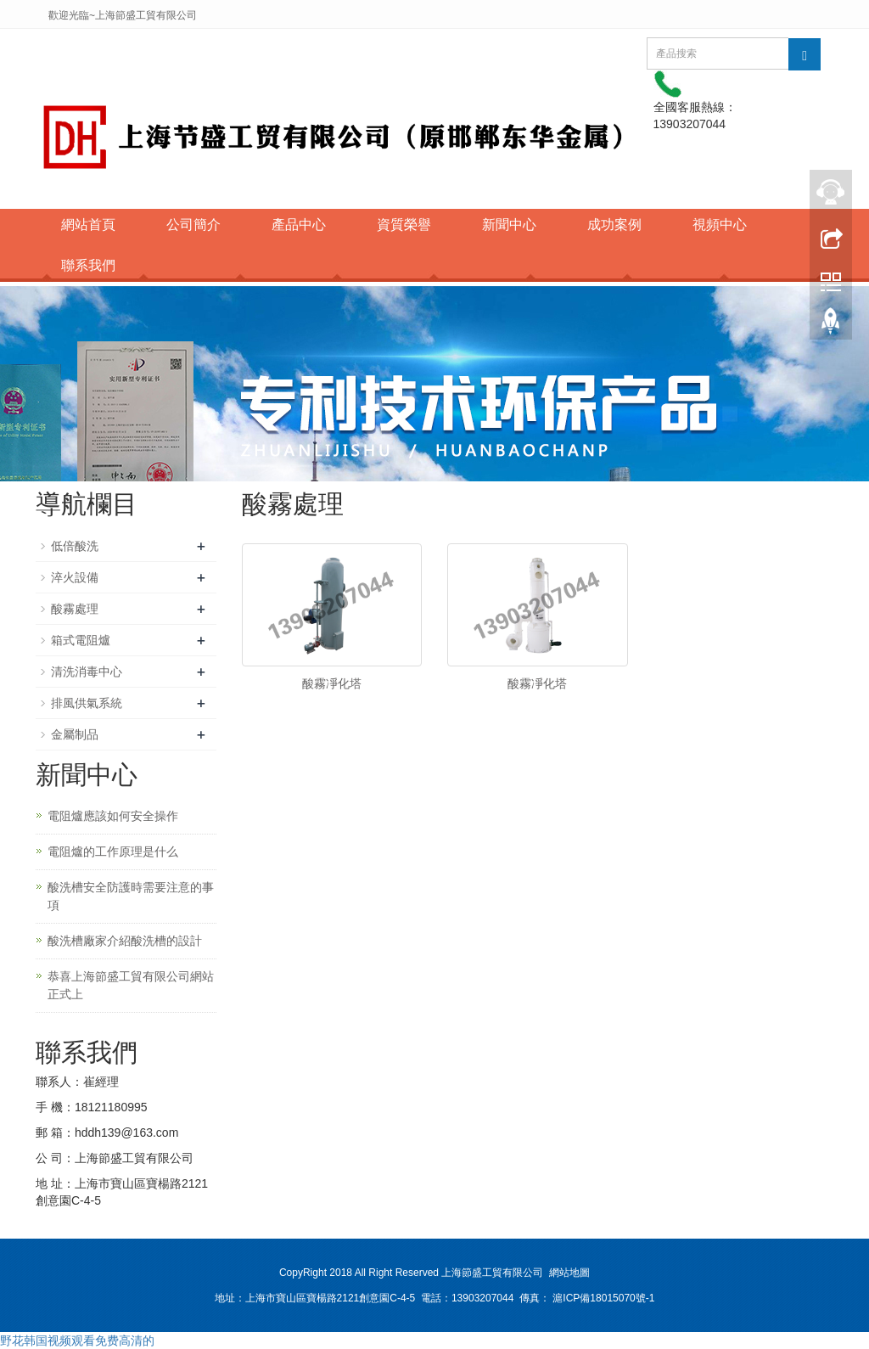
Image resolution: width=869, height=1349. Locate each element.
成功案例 (614, 224)
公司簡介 (193, 224)
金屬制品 (74, 734)
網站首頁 (88, 224)
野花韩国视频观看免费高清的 (77, 1340)
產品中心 (299, 224)
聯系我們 (88, 265)
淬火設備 (74, 577)
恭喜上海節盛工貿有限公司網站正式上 (131, 985)
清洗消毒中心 (86, 671)
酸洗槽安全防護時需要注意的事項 (131, 896)
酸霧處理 (74, 608)
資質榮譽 (404, 224)
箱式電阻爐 (80, 640)
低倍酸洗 (74, 546)
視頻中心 (719, 224)
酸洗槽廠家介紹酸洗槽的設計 (125, 940)
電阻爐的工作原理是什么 (113, 851)
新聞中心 (509, 224)
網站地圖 (569, 1273)
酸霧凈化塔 (332, 683)
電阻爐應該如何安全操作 (113, 816)
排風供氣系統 (86, 703)
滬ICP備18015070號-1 (603, 1298)
